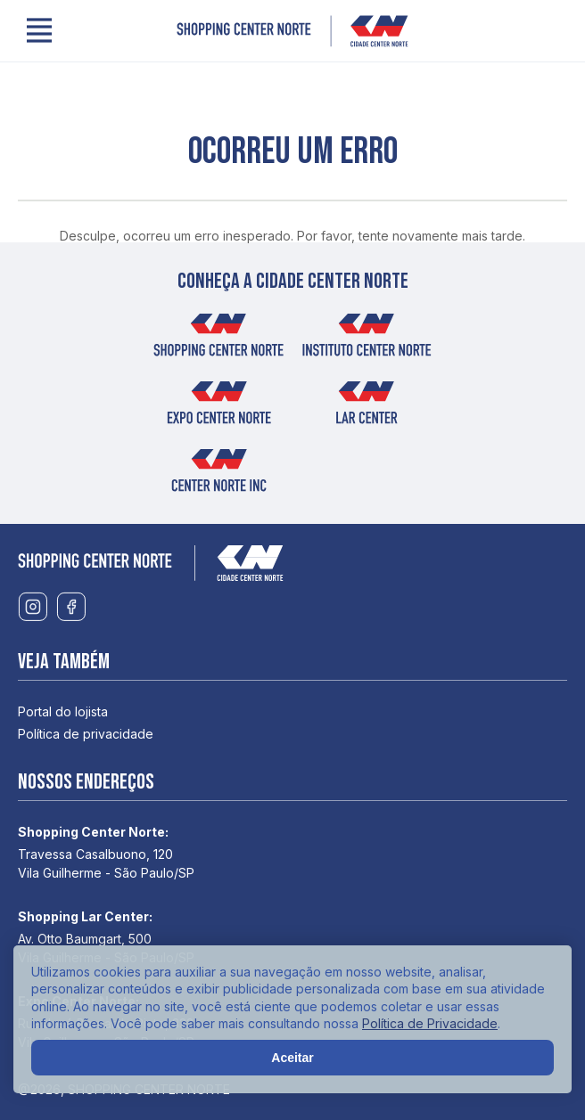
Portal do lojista (63, 711)
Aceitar (292, 1058)
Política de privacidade (85, 733)
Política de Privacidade (430, 1023)
